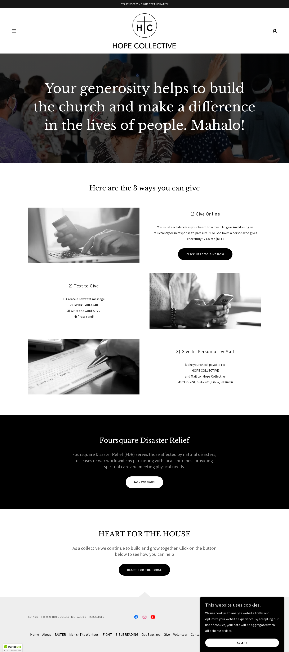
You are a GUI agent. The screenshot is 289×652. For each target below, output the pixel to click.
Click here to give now (205, 254)
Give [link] (167, 634)
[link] (144, 30)
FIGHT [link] (107, 634)
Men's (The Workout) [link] (84, 634)
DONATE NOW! (144, 482)
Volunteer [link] (180, 634)
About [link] (46, 634)
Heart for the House (144, 570)
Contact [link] (197, 634)
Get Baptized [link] (151, 634)
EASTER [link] (60, 634)
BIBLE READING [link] (126, 634)
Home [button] (34, 634)
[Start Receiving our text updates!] (144, 4)
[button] (14, 31)
